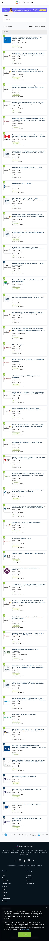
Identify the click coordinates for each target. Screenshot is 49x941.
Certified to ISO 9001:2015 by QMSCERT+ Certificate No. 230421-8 (24, 865)
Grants (4, 889)
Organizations (6, 884)
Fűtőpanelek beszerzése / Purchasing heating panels (26, 804)
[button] (2, 3)
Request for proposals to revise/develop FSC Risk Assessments (25, 650)
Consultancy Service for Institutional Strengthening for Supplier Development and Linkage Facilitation (27, 37)
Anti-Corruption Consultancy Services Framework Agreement (25, 568)
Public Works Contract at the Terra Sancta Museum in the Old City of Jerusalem (28, 617)
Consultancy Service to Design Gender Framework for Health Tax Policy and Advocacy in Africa (29, 458)
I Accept (24, 935)
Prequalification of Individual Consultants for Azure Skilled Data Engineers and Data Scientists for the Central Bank (28, 474)
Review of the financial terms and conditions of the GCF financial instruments (27, 280)
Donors (4, 892)
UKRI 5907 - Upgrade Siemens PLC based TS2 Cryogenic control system (27, 819)
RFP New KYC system (18, 345)
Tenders (4, 886)
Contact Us (29, 878)
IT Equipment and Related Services (21, 538)
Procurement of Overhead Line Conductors (24, 714)
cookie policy (25, 929)
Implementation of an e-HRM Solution (22, 183)
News (3, 895)
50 (39, 835)
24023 (26, 835)
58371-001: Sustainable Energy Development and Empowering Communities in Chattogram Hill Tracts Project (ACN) (28, 746)
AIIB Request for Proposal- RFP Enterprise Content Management (26, 376)
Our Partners (30, 884)
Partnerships (6, 881)
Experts (4, 878)
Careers (28, 881)
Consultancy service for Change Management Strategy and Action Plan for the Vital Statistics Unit (28, 490)
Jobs (3, 875)
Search (7, 20)
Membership (6, 898)
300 (47, 835)
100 (43, 835)
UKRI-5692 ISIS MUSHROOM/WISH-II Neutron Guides (26, 789)
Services (4, 901)
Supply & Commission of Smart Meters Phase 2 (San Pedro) (28, 553)
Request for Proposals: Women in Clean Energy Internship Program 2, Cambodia (28, 264)
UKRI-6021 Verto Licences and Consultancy (24, 776)
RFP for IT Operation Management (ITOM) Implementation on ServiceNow (28, 360)
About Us (28, 875)
